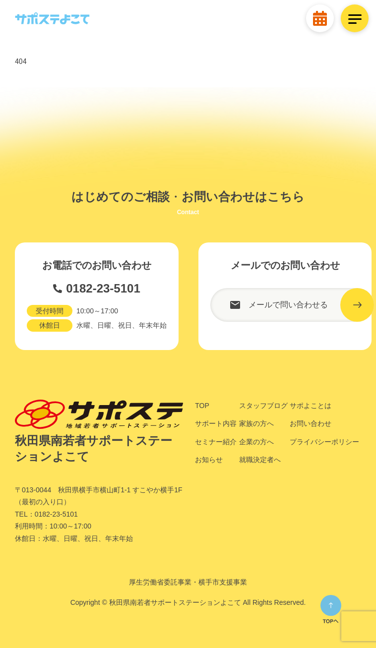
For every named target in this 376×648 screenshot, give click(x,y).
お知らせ (209, 460)
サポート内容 (216, 423)
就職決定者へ (260, 460)
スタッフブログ (263, 406)
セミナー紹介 (216, 442)
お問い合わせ (310, 423)
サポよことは (310, 406)
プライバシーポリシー (324, 442)
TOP (202, 406)
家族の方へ (256, 423)
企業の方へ (256, 442)
